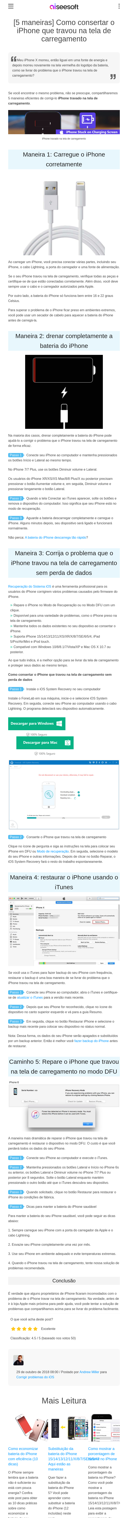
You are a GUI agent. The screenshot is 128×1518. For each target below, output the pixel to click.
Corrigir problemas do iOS (35, 1377)
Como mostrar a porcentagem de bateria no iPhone (102, 1454)
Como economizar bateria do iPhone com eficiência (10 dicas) (23, 1456)
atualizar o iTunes (30, 997)
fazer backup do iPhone (91, 1041)
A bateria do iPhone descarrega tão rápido (55, 537)
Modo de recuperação (53, 851)
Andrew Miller (89, 1372)
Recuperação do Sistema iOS (29, 586)
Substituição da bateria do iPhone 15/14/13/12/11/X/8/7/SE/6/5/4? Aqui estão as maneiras (63, 1459)
